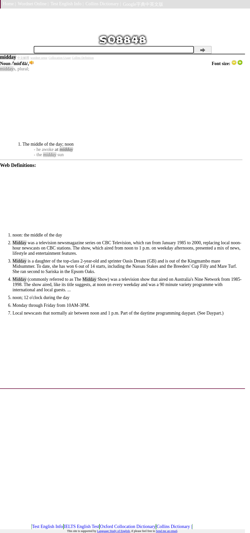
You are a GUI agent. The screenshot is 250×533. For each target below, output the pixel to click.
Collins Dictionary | (103, 3)
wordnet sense (38, 58)
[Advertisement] (121, 107)
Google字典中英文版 (143, 4)
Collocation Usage (59, 58)
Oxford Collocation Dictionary (128, 526)
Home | (9, 3)
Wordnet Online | (33, 3)
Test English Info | (67, 3)
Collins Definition (83, 58)
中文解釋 (23, 58)
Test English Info (47, 526)
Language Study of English (113, 531)
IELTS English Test (81, 526)
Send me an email (166, 531)
